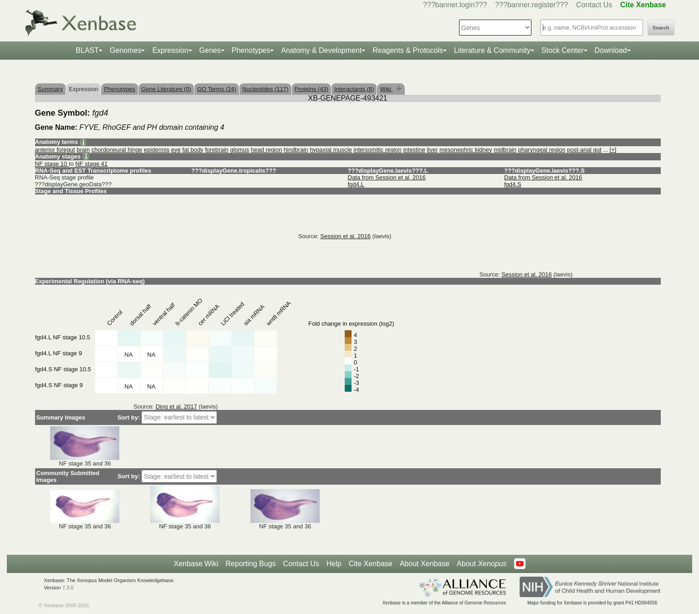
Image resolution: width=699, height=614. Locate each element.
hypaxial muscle (331, 149)
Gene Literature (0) (166, 89)
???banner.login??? (455, 5)
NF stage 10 (52, 163)
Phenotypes (251, 50)
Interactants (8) (354, 89)
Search (661, 28)
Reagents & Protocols (407, 50)
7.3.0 (68, 587)
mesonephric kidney (465, 149)
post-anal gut (584, 149)
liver (432, 149)
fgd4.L (356, 184)
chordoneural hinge (117, 149)
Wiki (386, 89)
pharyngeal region (542, 149)
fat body (192, 149)
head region (266, 149)
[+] (613, 149)
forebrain (216, 149)
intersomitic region (377, 149)
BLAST (87, 50)
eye (176, 149)
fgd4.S (512, 184)
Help (334, 564)
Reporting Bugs (250, 564)
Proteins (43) (311, 89)
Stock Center (562, 50)
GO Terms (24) (216, 89)
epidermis (156, 149)
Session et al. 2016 (345, 236)
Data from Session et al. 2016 (387, 177)
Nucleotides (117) (265, 89)
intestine (414, 149)
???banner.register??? (531, 5)
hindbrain (296, 149)
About (481, 564)
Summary (50, 89)
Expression (170, 50)
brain (83, 149)
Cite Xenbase (371, 564)
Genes (210, 50)
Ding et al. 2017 (176, 406)
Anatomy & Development (321, 50)
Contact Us (594, 5)
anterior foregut (55, 149)
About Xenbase (424, 564)
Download (611, 50)
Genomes (125, 50)
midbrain (505, 149)
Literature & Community (492, 50)
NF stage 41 (91, 163)
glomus (239, 149)
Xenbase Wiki (195, 564)
